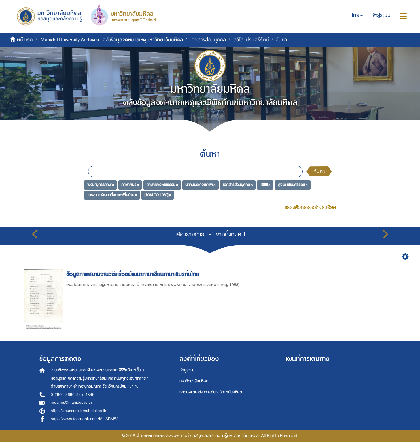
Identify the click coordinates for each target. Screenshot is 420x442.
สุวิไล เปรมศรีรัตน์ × (292, 184)
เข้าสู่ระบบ (186, 370)
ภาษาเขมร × (130, 184)
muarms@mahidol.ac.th (71, 402)
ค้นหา (319, 171)
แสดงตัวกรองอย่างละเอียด (310, 207)
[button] (357, 15)
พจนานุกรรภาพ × (100, 184)
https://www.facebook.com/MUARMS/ (84, 418)
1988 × (265, 184)
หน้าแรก (25, 39)
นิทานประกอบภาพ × (200, 184)
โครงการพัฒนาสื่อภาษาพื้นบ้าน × (112, 195)
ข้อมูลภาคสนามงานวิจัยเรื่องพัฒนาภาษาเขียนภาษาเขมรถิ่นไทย (133, 274)
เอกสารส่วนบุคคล (208, 39)
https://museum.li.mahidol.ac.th (78, 410)
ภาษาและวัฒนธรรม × (162, 184)
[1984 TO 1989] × (157, 195)
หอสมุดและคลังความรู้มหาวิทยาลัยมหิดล (210, 392)
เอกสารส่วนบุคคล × (238, 184)
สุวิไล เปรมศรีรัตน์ (251, 39)
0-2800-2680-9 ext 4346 (72, 394)
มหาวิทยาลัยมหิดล (193, 381)
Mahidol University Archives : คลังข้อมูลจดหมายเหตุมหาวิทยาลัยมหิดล (112, 39)
